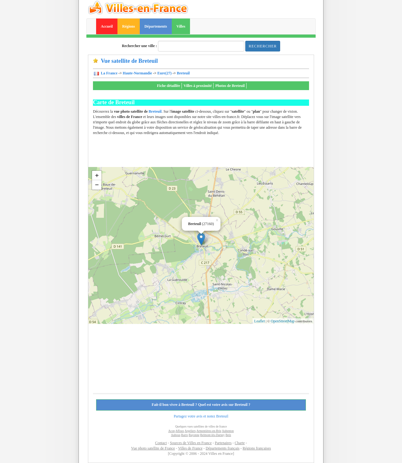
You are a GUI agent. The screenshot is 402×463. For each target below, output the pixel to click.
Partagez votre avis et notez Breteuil (201, 416)
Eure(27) (164, 73)
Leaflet (259, 321)
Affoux (179, 431)
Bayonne (194, 435)
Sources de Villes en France (191, 443)
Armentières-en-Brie (208, 431)
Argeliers (190, 431)
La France (108, 73)
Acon (171, 431)
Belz (228, 435)
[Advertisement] (207, 153)
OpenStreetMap (283, 321)
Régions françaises (256, 448)
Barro (184, 435)
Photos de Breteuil (230, 85)
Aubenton (228, 431)
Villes (181, 26)
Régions (128, 26)
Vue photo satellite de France (153, 448)
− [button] (97, 185)
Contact (161, 443)
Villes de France (190, 448)
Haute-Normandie (137, 73)
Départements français (223, 448)
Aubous (175, 435)
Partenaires (223, 443)
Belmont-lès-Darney (212, 435)
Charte (240, 443)
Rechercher (263, 46)
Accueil (107, 26)
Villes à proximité (197, 85)
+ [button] (97, 175)
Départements (155, 26)
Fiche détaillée (168, 85)
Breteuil (183, 73)
